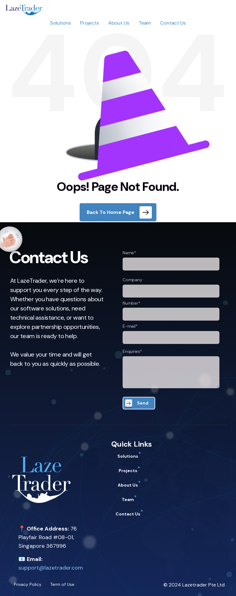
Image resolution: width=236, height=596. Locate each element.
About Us (118, 23)
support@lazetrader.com (50, 567)
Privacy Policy (27, 584)
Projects (89, 23)
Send (142, 403)
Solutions (60, 23)
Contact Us (173, 23)
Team (145, 23)
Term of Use (62, 584)
